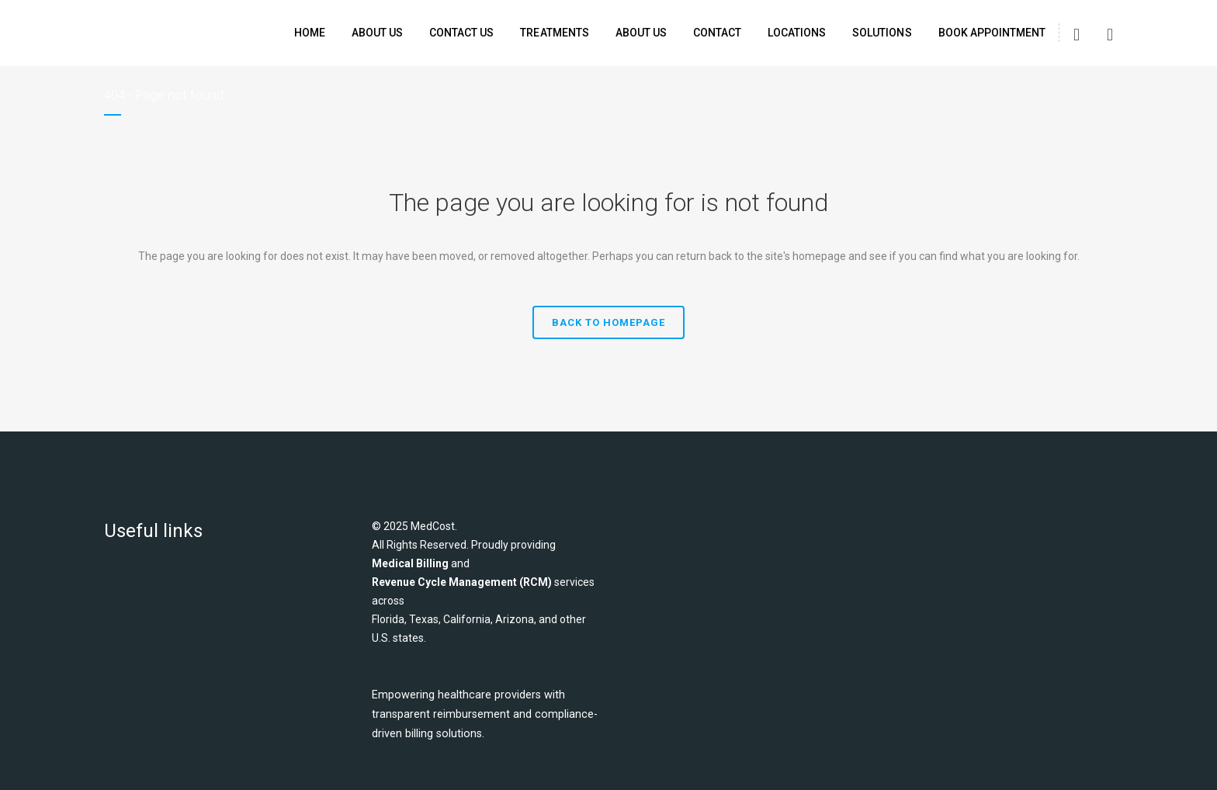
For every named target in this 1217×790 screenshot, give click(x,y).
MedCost (433, 526)
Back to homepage (608, 322)
